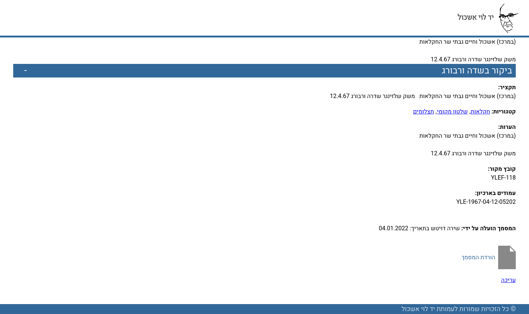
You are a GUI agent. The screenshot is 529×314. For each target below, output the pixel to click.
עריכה (508, 280)
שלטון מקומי (452, 111)
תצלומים (423, 111)
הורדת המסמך (478, 257)
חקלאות (480, 111)
